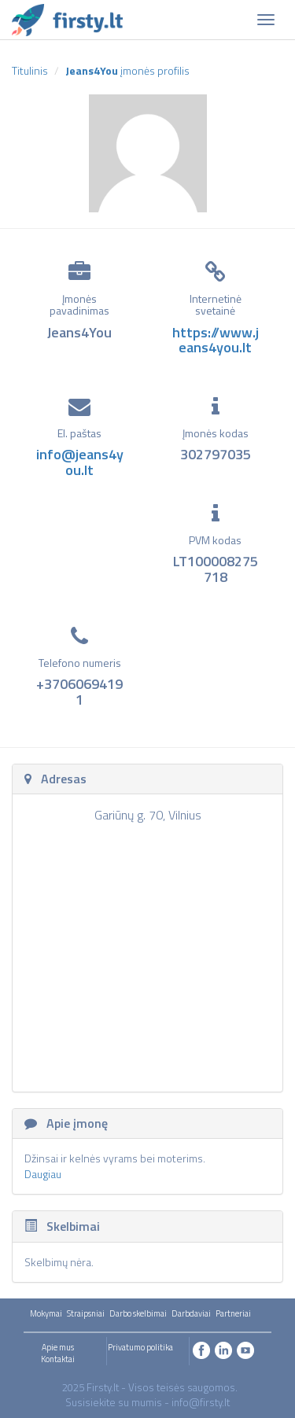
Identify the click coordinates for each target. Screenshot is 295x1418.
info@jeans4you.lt (80, 462)
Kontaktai (58, 1359)
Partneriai (233, 1313)
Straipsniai (86, 1313)
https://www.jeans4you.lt (215, 340)
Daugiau (42, 1174)
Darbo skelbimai (138, 1313)
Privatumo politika (140, 1347)
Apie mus (58, 1347)
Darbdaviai (191, 1313)
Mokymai (46, 1313)
